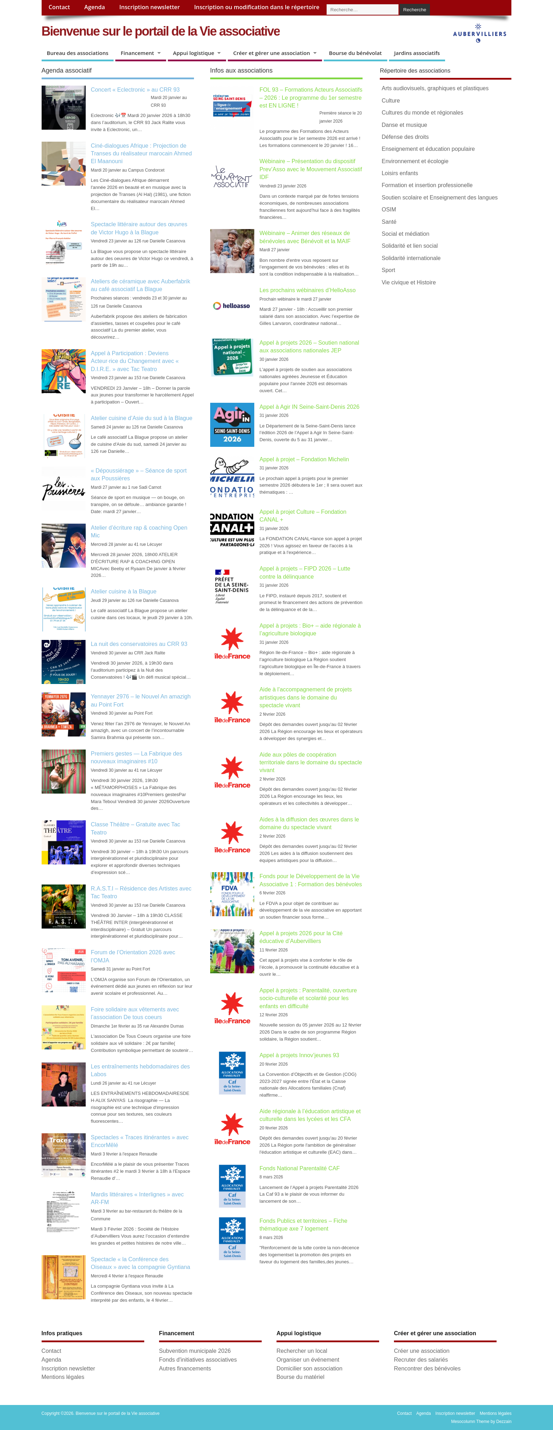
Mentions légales (63, 1377)
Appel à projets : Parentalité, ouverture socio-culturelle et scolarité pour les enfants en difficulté (308, 998)
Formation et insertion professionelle (427, 185)
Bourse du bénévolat (355, 52)
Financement (137, 52)
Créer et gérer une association (271, 52)
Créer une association (421, 1351)
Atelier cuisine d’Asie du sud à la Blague (142, 418)
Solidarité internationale (411, 258)
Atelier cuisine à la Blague (124, 591)
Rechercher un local (301, 1351)
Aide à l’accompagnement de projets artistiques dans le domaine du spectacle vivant (306, 697)
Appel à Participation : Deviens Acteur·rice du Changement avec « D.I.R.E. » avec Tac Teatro (135, 361)
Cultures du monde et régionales (422, 113)
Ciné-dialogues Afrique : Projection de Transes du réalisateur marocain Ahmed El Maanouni (141, 153)
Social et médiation (405, 234)
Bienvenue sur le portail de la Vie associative (161, 31)
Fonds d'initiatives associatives (198, 1359)
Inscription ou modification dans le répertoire (256, 7)
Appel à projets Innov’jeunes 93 (300, 1055)
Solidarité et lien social (410, 246)
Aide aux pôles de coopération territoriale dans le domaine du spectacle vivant (311, 762)
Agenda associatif (67, 70)
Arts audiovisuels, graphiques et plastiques (435, 88)
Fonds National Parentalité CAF (300, 1168)
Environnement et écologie (415, 161)
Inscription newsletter (149, 7)
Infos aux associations (241, 70)
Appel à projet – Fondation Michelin (304, 459)
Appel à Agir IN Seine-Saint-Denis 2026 (309, 406)
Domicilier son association (309, 1368)
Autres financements (185, 1368)
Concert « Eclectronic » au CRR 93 (135, 89)
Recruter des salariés (421, 1359)
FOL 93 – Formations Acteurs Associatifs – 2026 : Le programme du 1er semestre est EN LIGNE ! (311, 97)
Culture (391, 101)
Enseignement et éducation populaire (428, 149)
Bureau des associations (78, 52)
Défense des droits (405, 137)
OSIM (389, 209)
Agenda (94, 7)
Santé (389, 222)
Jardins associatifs (417, 52)
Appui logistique (193, 52)
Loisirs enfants (400, 173)
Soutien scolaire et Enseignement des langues (440, 198)
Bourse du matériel (300, 1377)
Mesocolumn (463, 1421)
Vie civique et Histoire (409, 282)
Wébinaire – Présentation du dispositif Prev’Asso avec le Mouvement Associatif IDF (311, 169)
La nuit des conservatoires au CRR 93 (139, 644)
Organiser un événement (307, 1359)
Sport (388, 270)
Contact (59, 7)
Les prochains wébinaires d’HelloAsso (308, 290)
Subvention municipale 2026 (195, 1351)
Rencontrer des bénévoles (427, 1368)
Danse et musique (404, 125)
